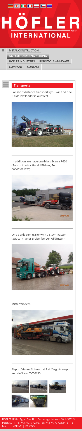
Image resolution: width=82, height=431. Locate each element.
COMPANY (16, 67)
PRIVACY (30, 426)
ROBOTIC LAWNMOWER (54, 61)
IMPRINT (16, 426)
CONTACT (33, 67)
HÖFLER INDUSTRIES (22, 61)
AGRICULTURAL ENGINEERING (28, 56)
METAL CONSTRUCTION (23, 50)
